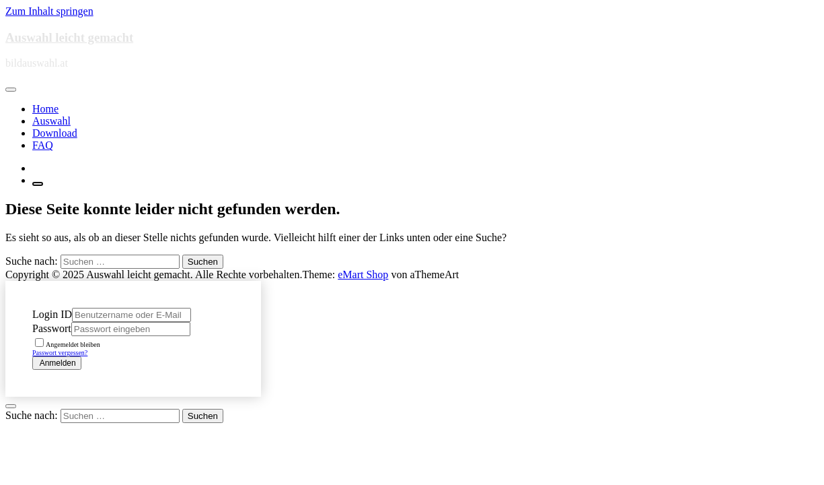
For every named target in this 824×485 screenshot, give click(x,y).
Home (45, 109)
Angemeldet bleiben (67, 344)
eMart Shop (363, 274)
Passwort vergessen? (59, 352)
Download (54, 133)
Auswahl (51, 121)
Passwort (51, 328)
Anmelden (57, 363)
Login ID (52, 314)
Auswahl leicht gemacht (69, 37)
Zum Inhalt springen (49, 11)
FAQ (42, 145)
